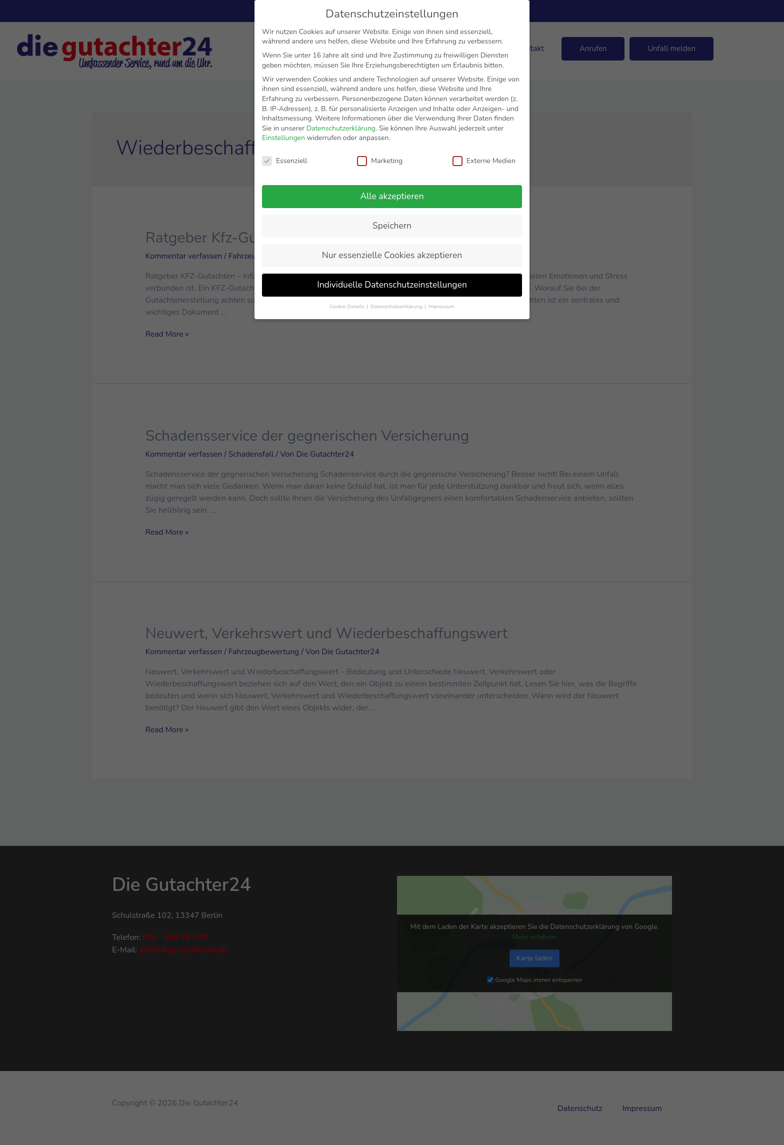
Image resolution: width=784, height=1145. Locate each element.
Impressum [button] (441, 306)
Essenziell (284, 161)
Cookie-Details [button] (348, 306)
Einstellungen (283, 138)
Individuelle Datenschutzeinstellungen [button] (392, 285)
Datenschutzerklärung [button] (397, 306)
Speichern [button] (392, 226)
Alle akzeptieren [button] (392, 196)
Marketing (379, 161)
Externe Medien (484, 161)
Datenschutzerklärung (341, 128)
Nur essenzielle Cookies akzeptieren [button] (392, 255)
